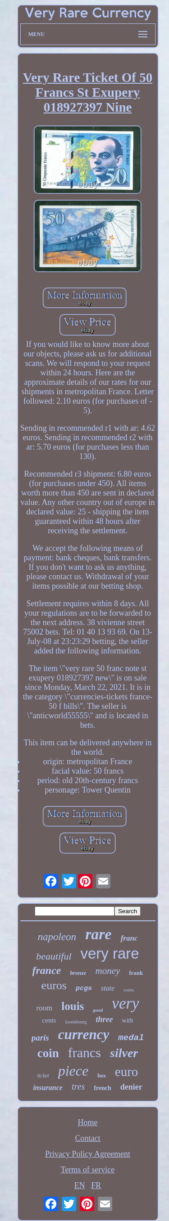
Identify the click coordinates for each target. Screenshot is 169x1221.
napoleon (57, 936)
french (102, 1088)
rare (98, 934)
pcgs (84, 988)
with (127, 1020)
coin (48, 1053)
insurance (48, 1087)
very (125, 1003)
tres (78, 1086)
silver (124, 1053)
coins (128, 989)
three (104, 1019)
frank (136, 972)
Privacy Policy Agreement (87, 1153)
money (108, 970)
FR (96, 1185)
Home (88, 1122)
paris (40, 1037)
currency (84, 1034)
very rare (110, 953)
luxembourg (76, 1021)
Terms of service (88, 1169)
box (101, 1075)
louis (72, 1006)
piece (73, 1071)
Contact (87, 1138)
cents (49, 1020)
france (46, 970)
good (98, 1010)
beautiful (53, 956)
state (107, 988)
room (44, 1008)
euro (126, 1071)
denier (131, 1086)
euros (54, 985)
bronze (78, 972)
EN (79, 1185)
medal (131, 1038)
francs (84, 1052)
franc (129, 938)
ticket (43, 1075)
